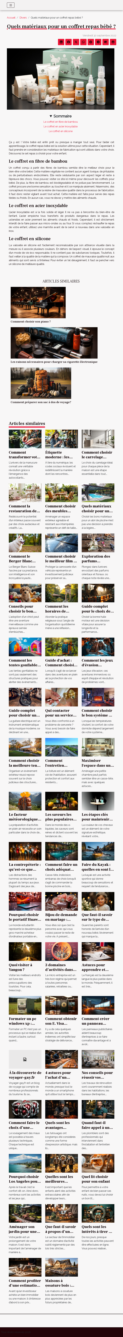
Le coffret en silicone (61, 131)
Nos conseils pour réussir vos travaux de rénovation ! (97, 1079)
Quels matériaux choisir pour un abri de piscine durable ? (96, 513)
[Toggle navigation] (11, 5)
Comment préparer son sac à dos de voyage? (41, 402)
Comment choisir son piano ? (31, 321)
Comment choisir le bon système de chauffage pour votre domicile (97, 717)
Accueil (11, 17)
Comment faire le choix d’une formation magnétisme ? (24, 1130)
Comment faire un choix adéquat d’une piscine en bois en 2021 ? (61, 871)
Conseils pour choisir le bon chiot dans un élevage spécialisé (25, 613)
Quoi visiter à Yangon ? (20, 967)
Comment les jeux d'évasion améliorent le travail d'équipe (97, 667)
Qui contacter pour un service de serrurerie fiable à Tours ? (59, 717)
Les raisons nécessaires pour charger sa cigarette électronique (54, 362)
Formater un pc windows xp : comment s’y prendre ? (22, 1026)
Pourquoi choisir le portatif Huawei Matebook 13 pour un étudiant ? (25, 922)
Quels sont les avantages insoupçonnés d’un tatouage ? (59, 1130)
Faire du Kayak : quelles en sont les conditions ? (98, 869)
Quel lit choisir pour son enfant (96, 1179)
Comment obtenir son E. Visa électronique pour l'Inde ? (61, 1026)
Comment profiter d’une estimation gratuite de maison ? (25, 1287)
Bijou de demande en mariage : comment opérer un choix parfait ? (61, 922)
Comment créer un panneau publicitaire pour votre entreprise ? (97, 1026)
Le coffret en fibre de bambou (60, 121)
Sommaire (62, 116)
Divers (23, 17)
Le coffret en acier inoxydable (61, 126)
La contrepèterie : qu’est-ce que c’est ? (25, 869)
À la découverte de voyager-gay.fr (25, 1075)
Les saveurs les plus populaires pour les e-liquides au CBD (59, 821)
